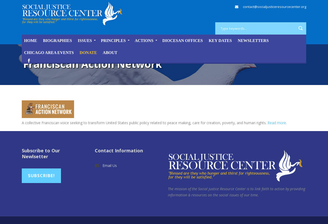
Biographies (57, 40)
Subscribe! (41, 175)
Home (30, 40)
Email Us (109, 165)
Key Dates (220, 40)
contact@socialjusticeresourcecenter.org (274, 6)
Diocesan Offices (182, 40)
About (110, 52)
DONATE (88, 52)
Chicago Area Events (49, 52)
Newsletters (253, 40)
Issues (85, 40)
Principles (113, 40)
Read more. (277, 122)
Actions (144, 40)
